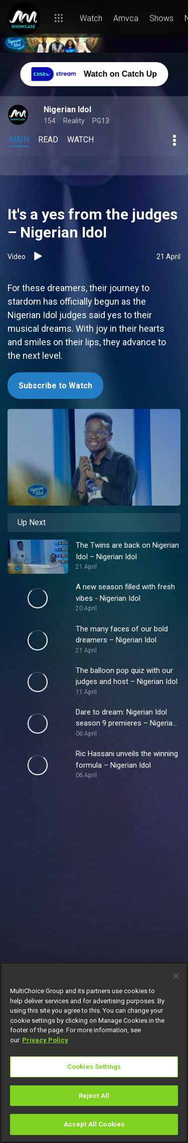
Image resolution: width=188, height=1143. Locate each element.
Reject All (94, 1095)
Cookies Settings (94, 1066)
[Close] (176, 976)
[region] (94, 1052)
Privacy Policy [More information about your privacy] (45, 1040)
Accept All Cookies (94, 1124)
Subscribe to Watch (55, 385)
